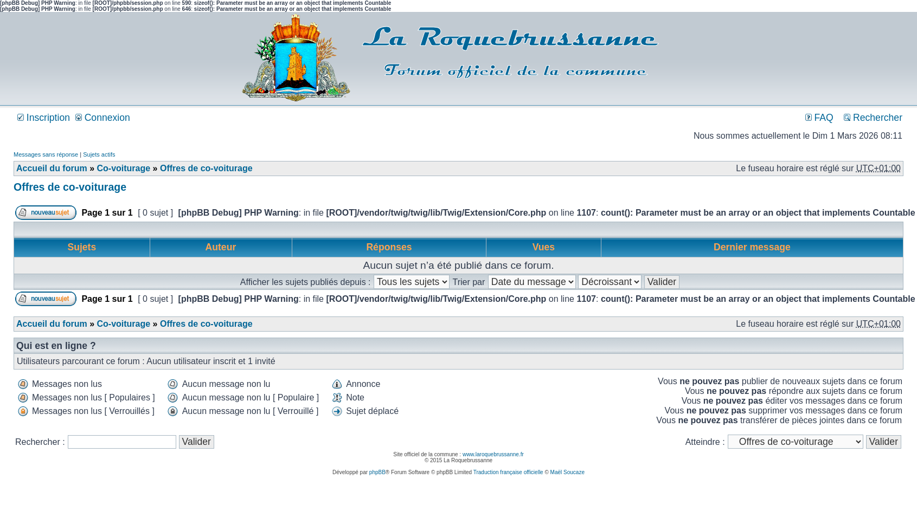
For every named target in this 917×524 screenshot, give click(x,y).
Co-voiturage (123, 168)
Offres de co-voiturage (206, 168)
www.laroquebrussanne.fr (493, 454)
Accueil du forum (51, 168)
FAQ (819, 117)
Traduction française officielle (508, 472)
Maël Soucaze (567, 472)
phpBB (377, 472)
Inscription (43, 117)
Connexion (102, 117)
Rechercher (873, 117)
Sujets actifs (99, 154)
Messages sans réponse (46, 154)
